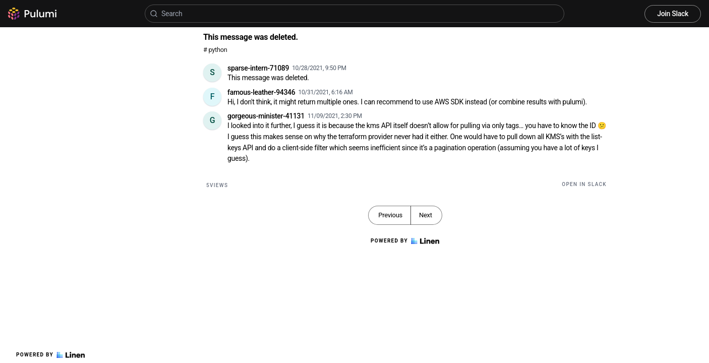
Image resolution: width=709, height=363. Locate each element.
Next (425, 215)
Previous (390, 215)
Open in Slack (584, 184)
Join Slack (672, 14)
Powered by (50, 355)
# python (215, 49)
